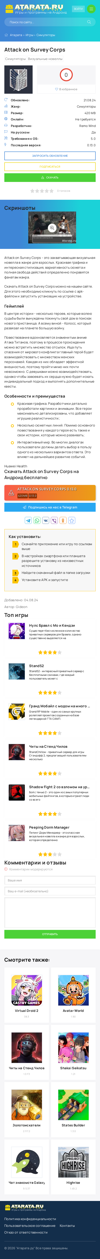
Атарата (16, 35)
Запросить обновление (50, 156)
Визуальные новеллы (45, 59)
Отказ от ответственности (26, 1232)
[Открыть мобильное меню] (91, 9)
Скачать (52, 177)
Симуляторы (46, 35)
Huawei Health (15, 466)
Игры (29, 35)
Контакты (67, 1225)
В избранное (66, 89)
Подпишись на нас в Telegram (52, 507)
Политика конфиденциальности (30, 1219)
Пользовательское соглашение (29, 1225)
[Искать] (89, 22)
